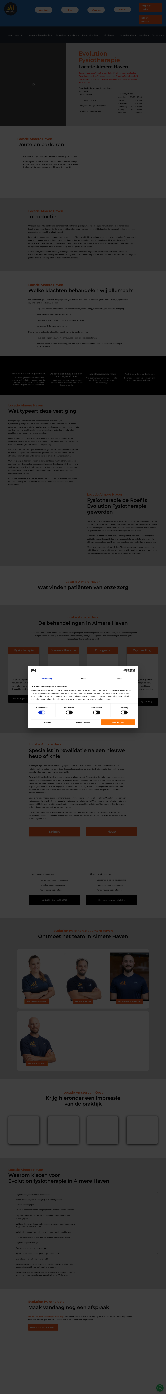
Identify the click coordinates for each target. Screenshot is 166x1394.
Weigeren (48, 722)
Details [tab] (83, 678)
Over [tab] (119, 678)
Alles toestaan (118, 722)
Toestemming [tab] (46, 678)
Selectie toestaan (83, 722)
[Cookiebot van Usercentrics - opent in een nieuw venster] (124, 670)
